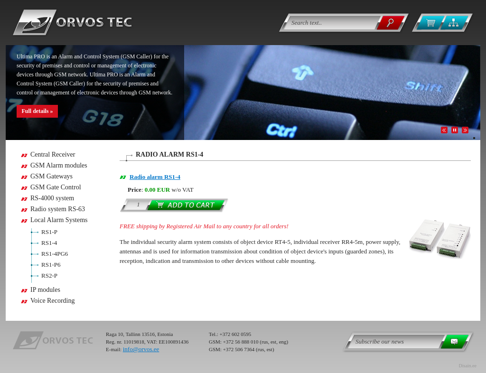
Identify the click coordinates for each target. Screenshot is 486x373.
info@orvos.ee (141, 349)
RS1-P (49, 231)
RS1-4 (49, 242)
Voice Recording (52, 300)
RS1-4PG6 (54, 253)
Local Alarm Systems (59, 220)
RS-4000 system (52, 198)
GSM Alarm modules (58, 165)
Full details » (37, 111)
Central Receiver (52, 154)
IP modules (45, 289)
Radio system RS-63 (57, 209)
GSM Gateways (51, 176)
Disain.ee (468, 365)
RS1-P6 (50, 264)
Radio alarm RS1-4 (155, 176)
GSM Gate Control (55, 187)
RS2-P (49, 275)
